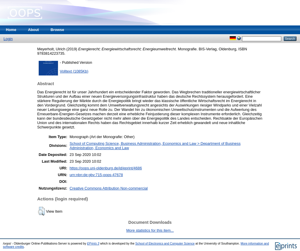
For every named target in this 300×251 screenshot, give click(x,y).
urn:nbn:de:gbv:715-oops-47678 (96, 175)
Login (8, 39)
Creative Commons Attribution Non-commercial (108, 188)
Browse (57, 29)
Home (11, 29)
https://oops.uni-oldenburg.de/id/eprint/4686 (105, 168)
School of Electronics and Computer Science (165, 243)
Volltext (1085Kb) (74, 71)
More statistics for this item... (150, 230)
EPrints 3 (93, 243)
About (33, 29)
